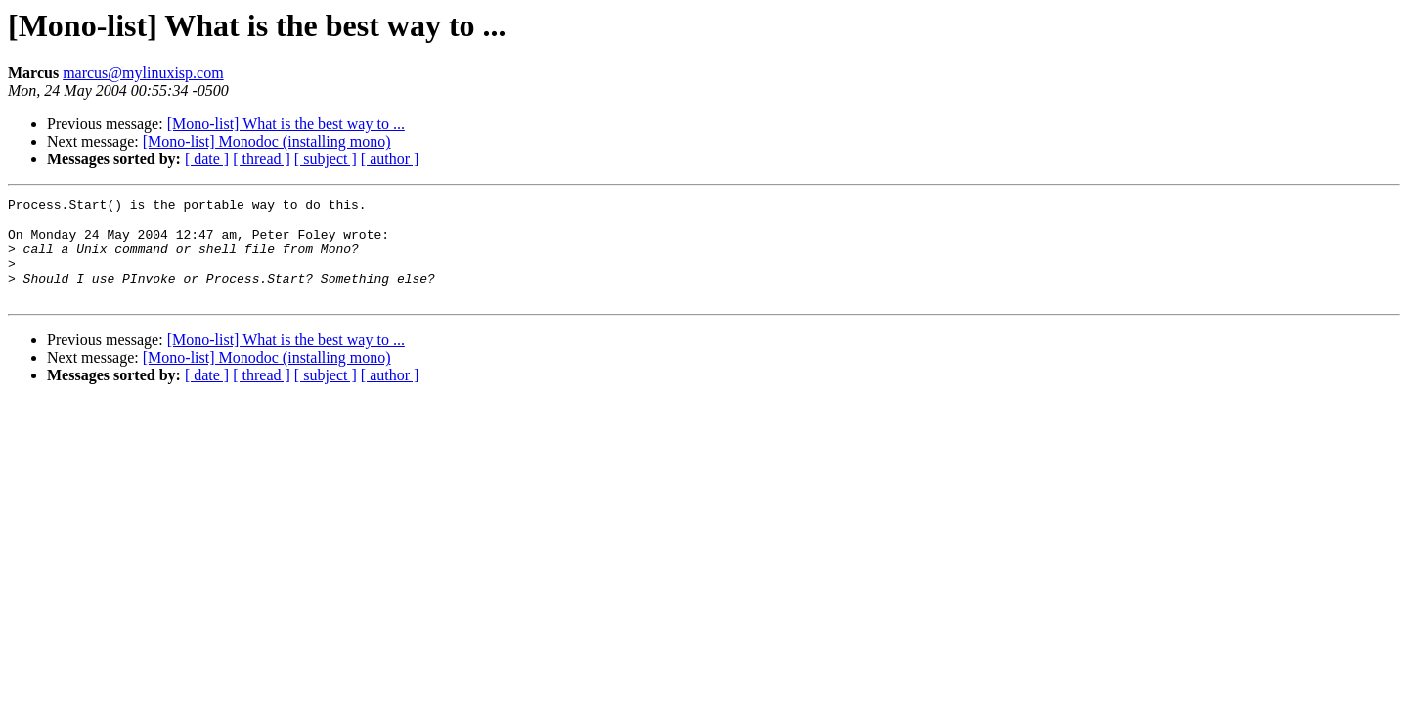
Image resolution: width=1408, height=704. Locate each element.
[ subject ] (325, 159)
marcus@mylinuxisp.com (143, 73)
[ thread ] (261, 159)
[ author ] (390, 159)
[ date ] (207, 159)
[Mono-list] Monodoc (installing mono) (267, 141)
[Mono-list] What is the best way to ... (286, 123)
